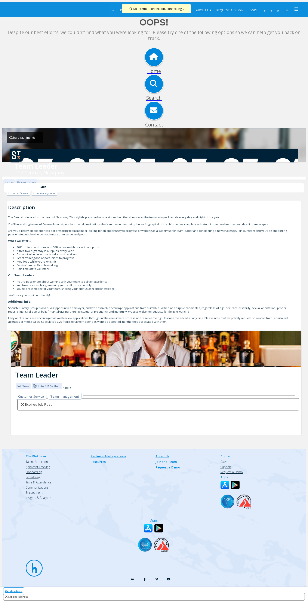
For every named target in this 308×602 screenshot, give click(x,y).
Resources (98, 462)
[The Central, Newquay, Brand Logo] (154, 155)
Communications (37, 487)
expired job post (18, 597)
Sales (224, 462)
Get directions (13, 591)
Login (252, 10)
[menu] (294, 9)
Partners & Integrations (108, 456)
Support (226, 467)
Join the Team (166, 462)
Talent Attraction (37, 462)
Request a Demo (229, 10)
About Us (203, 10)
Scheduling (33, 477)
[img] (156, 349)
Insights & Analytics (38, 498)
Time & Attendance (38, 482)
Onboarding (34, 472)
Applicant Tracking (38, 467)
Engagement (34, 493)
